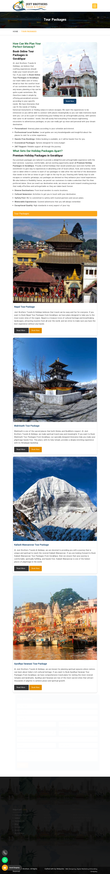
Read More (20, 330)
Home (15, 31)
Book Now (35, 330)
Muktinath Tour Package (26, 425)
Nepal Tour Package (24, 306)
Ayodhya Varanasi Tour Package (30, 663)
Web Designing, (71, 869)
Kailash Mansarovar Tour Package (31, 544)
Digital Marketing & (83, 869)
